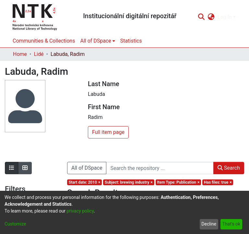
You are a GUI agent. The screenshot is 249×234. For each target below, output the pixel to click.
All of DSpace (86, 168)
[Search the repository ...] (159, 168)
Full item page (108, 132)
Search (229, 168)
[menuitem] (211, 17)
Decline (208, 224)
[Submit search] (201, 17)
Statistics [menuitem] (131, 41)
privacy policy (80, 211)
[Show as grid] (25, 168)
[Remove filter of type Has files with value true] (217, 182)
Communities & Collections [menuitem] (44, 41)
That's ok (231, 224)
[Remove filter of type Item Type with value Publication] (178, 182)
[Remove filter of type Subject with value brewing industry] (128, 182)
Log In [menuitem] (225, 17)
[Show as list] (11, 168)
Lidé (38, 54)
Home (20, 54)
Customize (15, 224)
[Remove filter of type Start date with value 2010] (84, 182)
